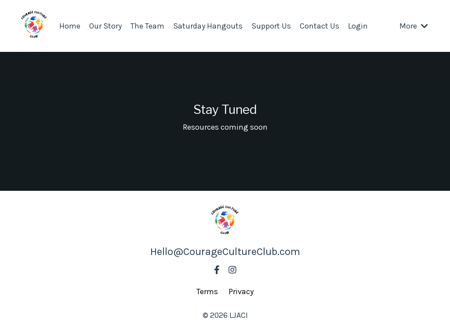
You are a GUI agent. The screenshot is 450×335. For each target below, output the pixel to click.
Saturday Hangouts (208, 26)
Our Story (105, 26)
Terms (207, 291)
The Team (147, 26)
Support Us (271, 26)
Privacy (241, 291)
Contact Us (319, 26)
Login (358, 26)
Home (69, 26)
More (413, 26)
